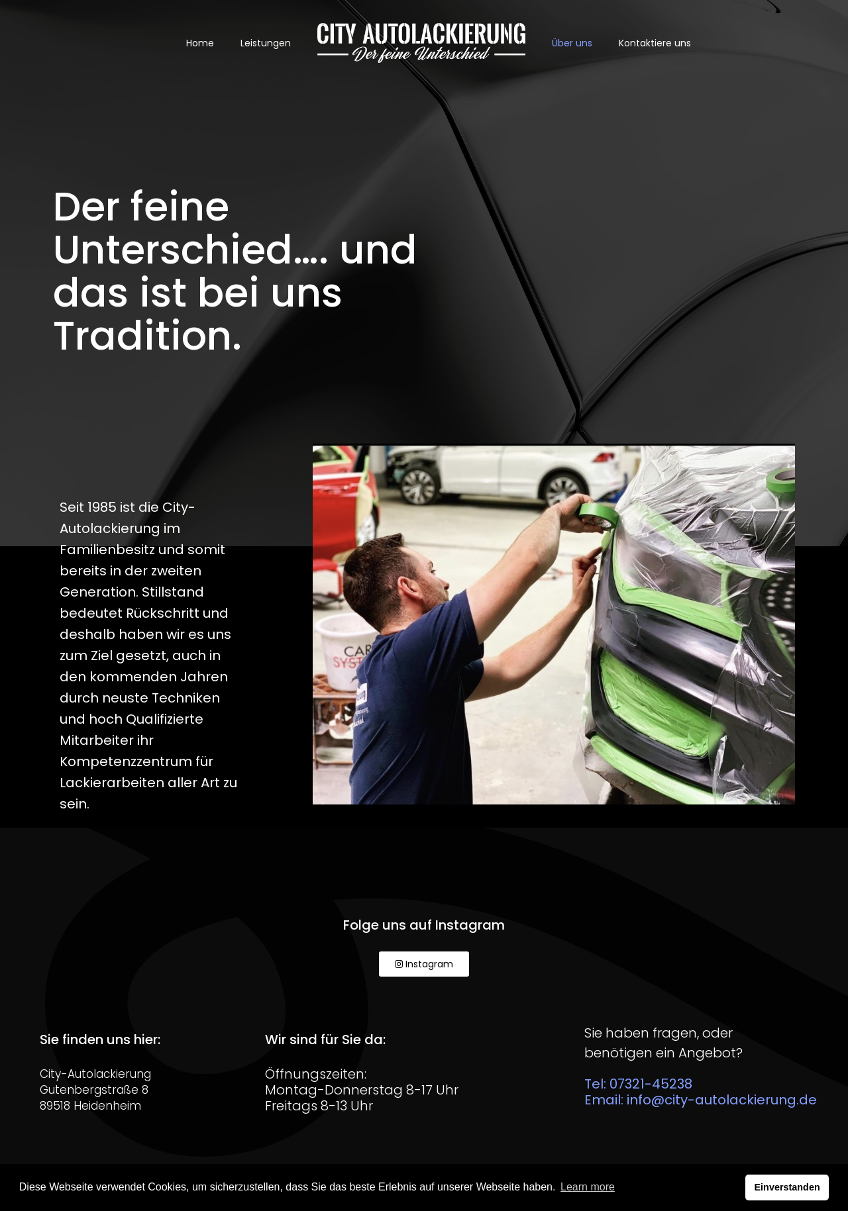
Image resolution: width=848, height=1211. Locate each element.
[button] (424, 964)
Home (200, 43)
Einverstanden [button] (787, 1187)
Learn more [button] (587, 1186)
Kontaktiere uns (655, 43)
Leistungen (265, 43)
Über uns (572, 43)
